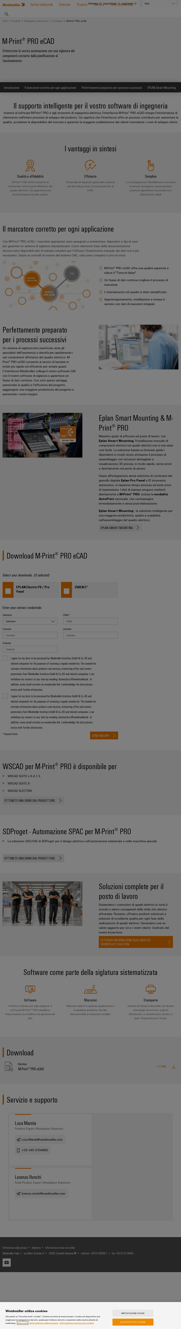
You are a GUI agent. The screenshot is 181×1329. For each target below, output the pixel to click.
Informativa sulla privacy (43, 1325)
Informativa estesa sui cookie (77, 1325)
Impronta (22, 1325)
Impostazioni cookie (133, 1315)
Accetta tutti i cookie (132, 1324)
